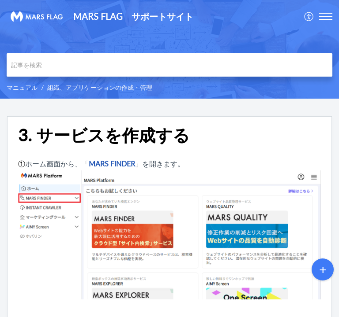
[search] (169, 65)
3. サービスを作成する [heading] (104, 135)
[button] (309, 16)
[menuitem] (309, 16)
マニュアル (22, 87)
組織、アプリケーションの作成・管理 (99, 87)
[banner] (169, 49)
